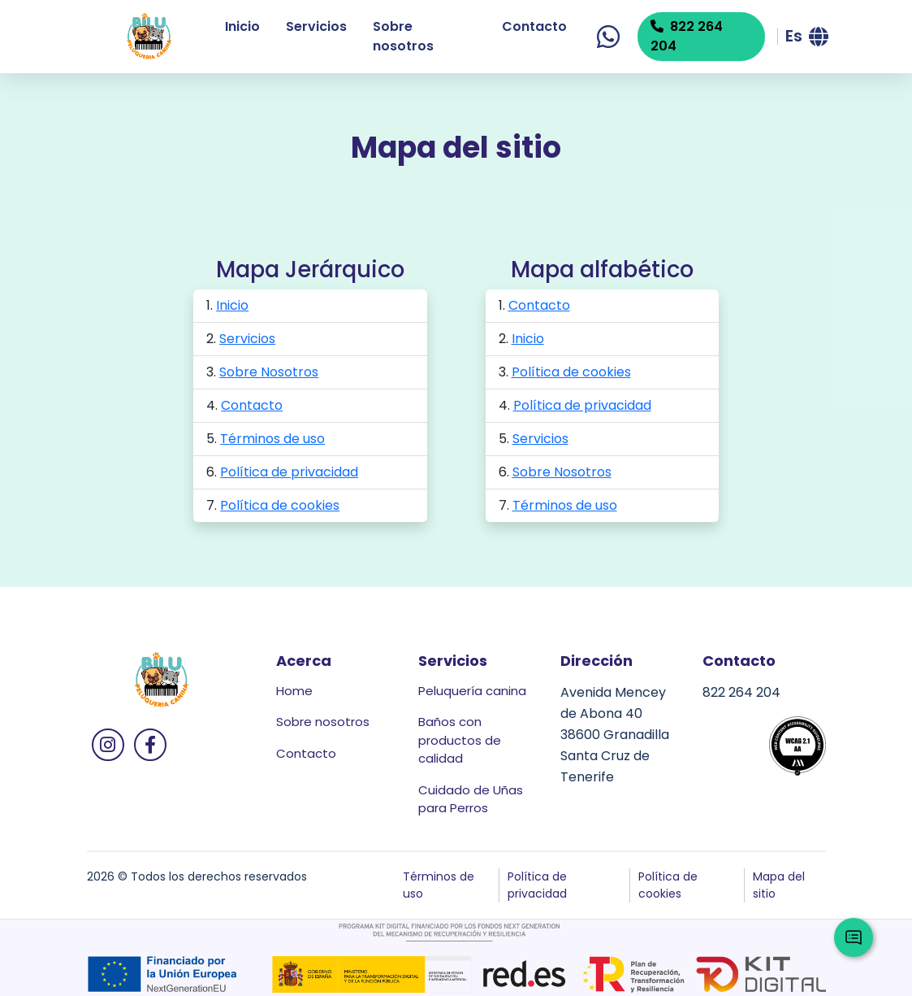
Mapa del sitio (779, 885)
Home (294, 690)
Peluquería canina (472, 690)
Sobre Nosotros (268, 372)
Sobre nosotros (403, 36)
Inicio (242, 26)
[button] (805, 36)
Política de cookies (279, 505)
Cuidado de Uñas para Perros (470, 799)
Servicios (316, 26)
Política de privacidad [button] (537, 885)
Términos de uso (272, 438)
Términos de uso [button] (438, 885)
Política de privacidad (289, 472)
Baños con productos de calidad (459, 740)
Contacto (534, 26)
